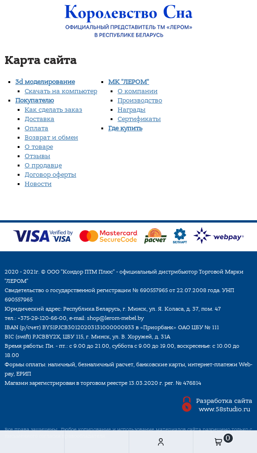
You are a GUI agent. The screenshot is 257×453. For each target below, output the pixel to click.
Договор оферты (50, 175)
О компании (138, 91)
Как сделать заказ (53, 110)
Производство (140, 100)
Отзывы (37, 156)
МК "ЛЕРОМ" (128, 82)
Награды (131, 110)
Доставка (39, 119)
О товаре (39, 147)
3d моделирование (45, 82)
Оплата (36, 128)
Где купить (125, 128)
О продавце (43, 165)
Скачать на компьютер (61, 91)
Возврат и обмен (51, 137)
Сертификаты (139, 119)
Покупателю (34, 100)
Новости (38, 184)
